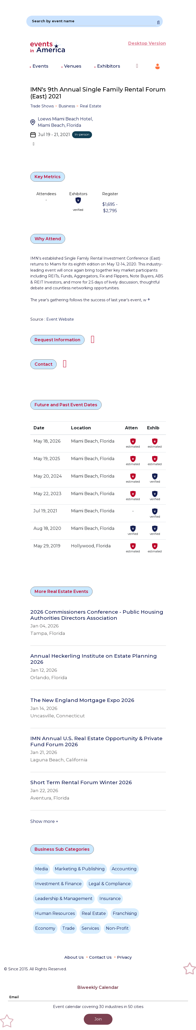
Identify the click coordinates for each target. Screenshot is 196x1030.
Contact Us (100, 957)
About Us (74, 957)
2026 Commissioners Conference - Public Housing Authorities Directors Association (96, 615)
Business (67, 106)
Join (98, 1019)
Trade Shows (42, 106)
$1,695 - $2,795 (110, 207)
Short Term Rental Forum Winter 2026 (81, 782)
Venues (72, 66)
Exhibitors (108, 66)
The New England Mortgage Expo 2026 (82, 700)
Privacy (124, 957)
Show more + (44, 821)
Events (40, 66)
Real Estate (90, 106)
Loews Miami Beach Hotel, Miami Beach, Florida (65, 122)
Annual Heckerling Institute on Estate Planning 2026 (93, 659)
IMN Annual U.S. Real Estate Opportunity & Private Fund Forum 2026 (96, 742)
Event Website (60, 319)
